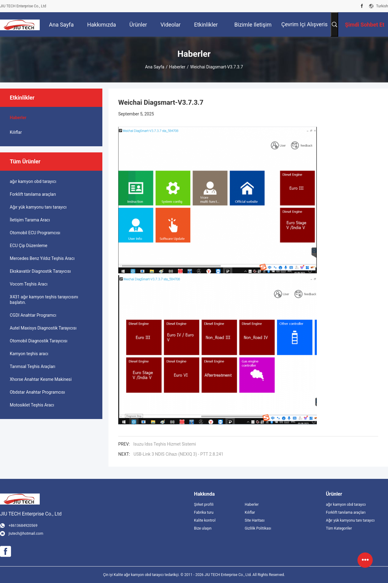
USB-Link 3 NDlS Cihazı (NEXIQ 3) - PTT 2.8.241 (178, 454)
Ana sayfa (154, 66)
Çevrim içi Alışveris (304, 24)
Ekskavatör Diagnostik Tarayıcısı (40, 271)
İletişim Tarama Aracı (30, 219)
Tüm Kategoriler (339, 528)
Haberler (177, 66)
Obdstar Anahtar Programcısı (37, 392)
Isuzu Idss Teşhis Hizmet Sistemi (164, 444)
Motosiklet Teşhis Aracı (32, 405)
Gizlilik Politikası (258, 528)
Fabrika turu (204, 512)
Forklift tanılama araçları (33, 194)
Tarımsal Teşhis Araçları (32, 366)
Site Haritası (255, 520)
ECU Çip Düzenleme (28, 245)
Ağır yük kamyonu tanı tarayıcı (38, 207)
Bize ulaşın (202, 528)
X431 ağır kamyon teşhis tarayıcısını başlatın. (44, 299)
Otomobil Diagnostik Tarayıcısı (39, 340)
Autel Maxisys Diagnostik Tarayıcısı (43, 328)
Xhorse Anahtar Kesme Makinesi (41, 379)
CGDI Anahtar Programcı (33, 315)
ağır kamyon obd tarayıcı (33, 181)
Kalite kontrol (204, 520)
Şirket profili (204, 504)
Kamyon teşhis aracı (29, 353)
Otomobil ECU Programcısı (35, 232)
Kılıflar (16, 132)
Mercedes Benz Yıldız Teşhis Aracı (42, 258)
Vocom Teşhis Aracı (29, 284)
